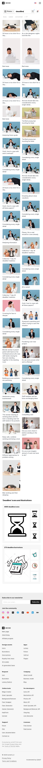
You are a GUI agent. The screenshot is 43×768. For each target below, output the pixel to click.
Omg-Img (27, 712)
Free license (28, 725)
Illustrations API (29, 695)
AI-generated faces (8, 665)
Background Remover (9, 698)
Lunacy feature (7, 682)
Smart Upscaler (7, 695)
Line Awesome (28, 716)
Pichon (26, 651)
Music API (27, 702)
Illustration (5, 678)
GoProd (26, 655)
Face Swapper (6, 702)
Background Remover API (32, 709)
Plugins (26, 658)
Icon (3, 675)
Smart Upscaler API (30, 705)
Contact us (5, 736)
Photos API (27, 698)
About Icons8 (28, 675)
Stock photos (6, 655)
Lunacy (26, 648)
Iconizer (4, 716)
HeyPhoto (5, 712)
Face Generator (7, 705)
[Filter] (38, 11)
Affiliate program (7, 638)
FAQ (3, 729)
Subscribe (35, 602)
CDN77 (39, 759)
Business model (29, 678)
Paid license (28, 729)
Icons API (27, 692)
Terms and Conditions (9, 761)
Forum (4, 725)
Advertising (5, 635)
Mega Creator (6, 692)
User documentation (8, 732)
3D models (5, 662)
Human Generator (8, 709)
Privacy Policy (14, 744)
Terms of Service (10, 746)
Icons (4, 648)
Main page (5, 631)
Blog (25, 682)
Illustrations (6, 651)
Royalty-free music (8, 658)
